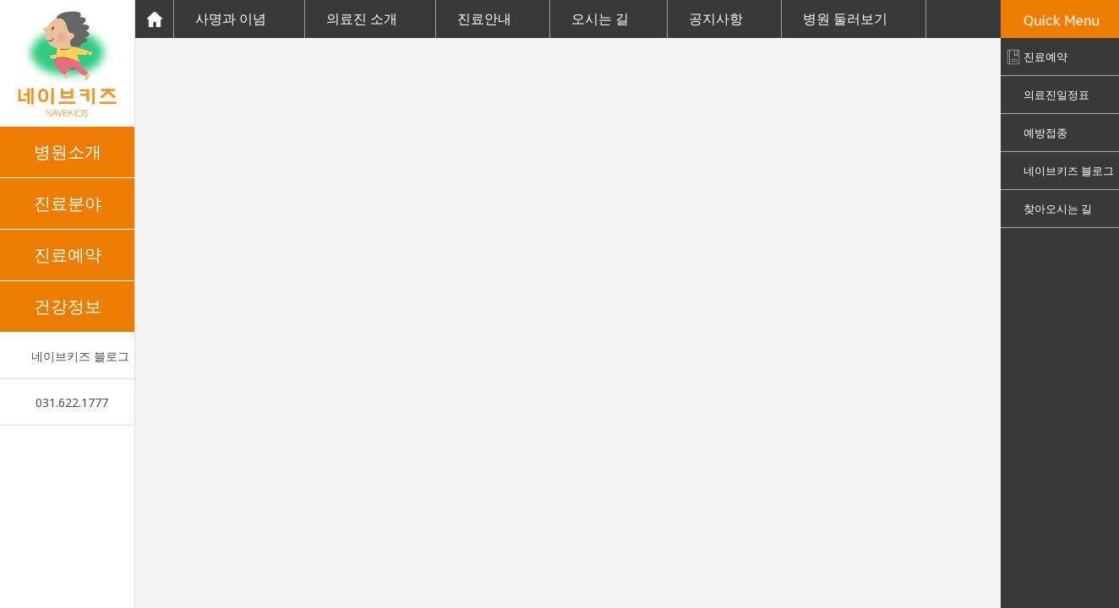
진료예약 (67, 254)
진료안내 (484, 18)
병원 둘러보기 (845, 18)
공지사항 (716, 18)
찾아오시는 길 (1057, 208)
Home (154, 19)
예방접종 (1045, 132)
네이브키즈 (67, 63)
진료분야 (67, 203)
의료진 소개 (361, 18)
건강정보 (67, 306)
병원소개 (67, 151)
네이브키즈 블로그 (80, 356)
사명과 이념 (230, 18)
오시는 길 (600, 18)
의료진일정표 (1056, 94)
